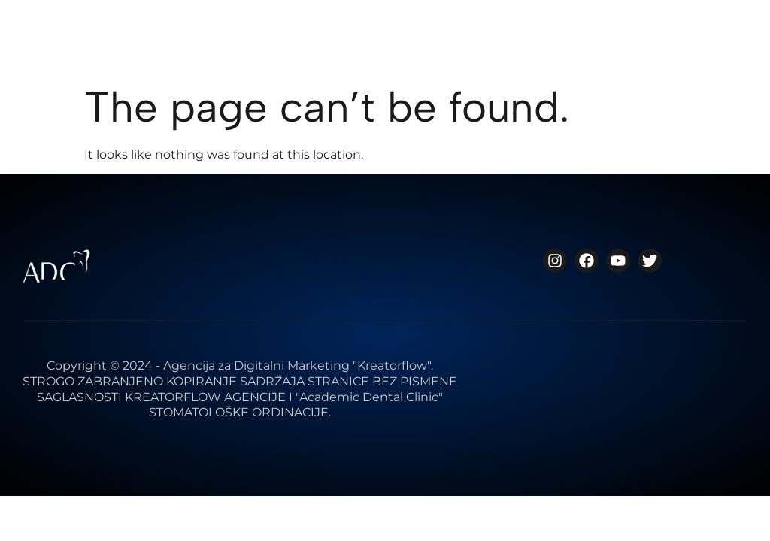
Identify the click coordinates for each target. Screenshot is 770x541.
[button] (732, 47)
